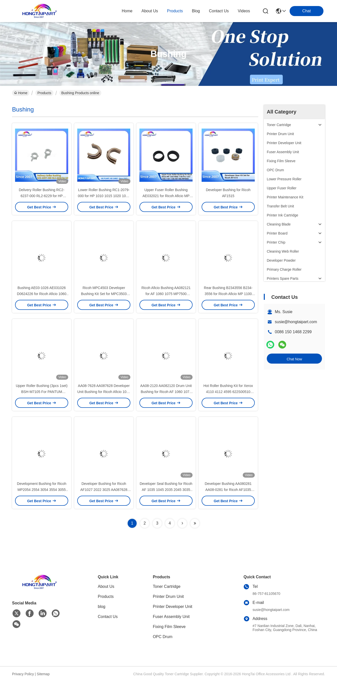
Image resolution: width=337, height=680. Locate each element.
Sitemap (43, 674)
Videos (244, 11)
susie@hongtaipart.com (296, 322)
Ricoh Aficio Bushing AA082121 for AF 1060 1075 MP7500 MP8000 (166, 294)
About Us (106, 586)
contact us (219, 11)
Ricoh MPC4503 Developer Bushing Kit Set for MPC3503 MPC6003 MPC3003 (104, 294)
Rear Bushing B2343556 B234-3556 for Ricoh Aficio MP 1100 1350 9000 (228, 294)
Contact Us (108, 616)
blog (196, 11)
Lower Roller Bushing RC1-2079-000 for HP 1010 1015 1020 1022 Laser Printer (104, 196)
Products (44, 93)
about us (149, 11)
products (175, 11)
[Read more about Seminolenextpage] (182, 523)
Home (127, 11)
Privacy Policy (23, 674)
